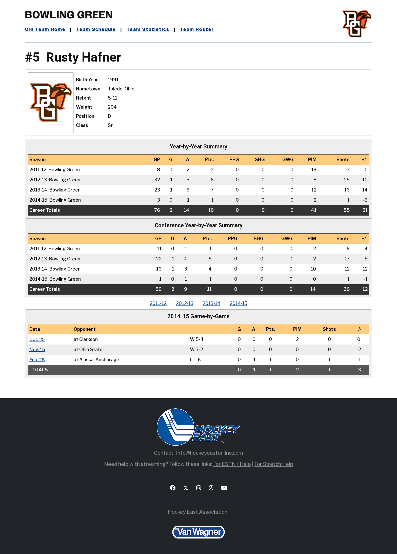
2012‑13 (184, 303)
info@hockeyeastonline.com (209, 453)
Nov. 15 (37, 349)
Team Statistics (148, 30)
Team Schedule (96, 30)
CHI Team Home (45, 30)
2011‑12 (156, 303)
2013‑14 (212, 303)
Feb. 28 (37, 359)
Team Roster (197, 30)
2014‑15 (240, 303)
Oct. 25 (37, 339)
